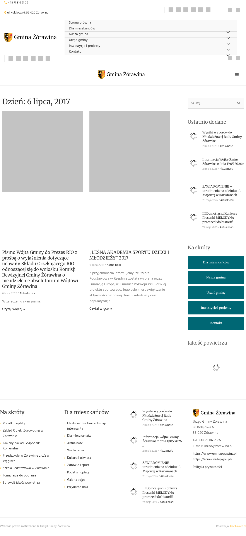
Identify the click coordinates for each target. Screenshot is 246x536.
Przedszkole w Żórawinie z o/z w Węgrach (27, 460)
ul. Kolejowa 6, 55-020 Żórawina (27, 12)
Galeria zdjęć (76, 481)
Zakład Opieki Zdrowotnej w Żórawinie (24, 434)
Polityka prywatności (209, 468)
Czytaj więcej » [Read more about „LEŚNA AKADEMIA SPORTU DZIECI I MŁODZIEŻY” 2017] (100, 309)
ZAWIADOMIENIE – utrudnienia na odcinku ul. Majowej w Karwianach (221, 192)
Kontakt (75, 52)
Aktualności (27, 294)
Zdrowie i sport (78, 466)
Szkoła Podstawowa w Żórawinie (28, 470)
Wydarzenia (76, 452)
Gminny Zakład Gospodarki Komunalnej (23, 447)
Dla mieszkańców (82, 28)
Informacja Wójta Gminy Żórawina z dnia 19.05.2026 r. (223, 163)
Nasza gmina (78, 34)
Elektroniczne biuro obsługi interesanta (87, 427)
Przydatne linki (78, 489)
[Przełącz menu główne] (237, 75)
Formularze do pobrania (20, 478)
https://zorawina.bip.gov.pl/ (214, 460)
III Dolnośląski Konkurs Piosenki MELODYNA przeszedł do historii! (219, 219)
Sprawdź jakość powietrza (22, 485)
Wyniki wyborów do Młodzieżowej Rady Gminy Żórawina (222, 137)
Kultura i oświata (80, 459)
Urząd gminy (78, 40)
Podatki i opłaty (15, 424)
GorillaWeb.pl (237, 527)
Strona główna (80, 23)
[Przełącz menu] (228, 55)
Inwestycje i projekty (84, 46)
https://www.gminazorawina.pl (216, 455)
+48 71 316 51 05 (18, 2)
